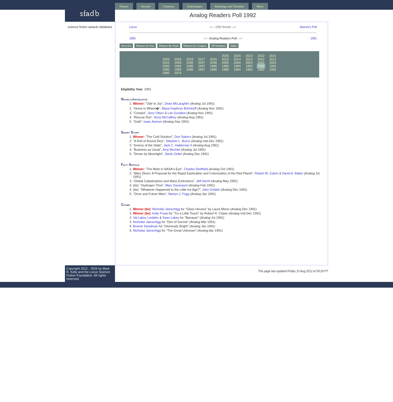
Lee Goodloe (177, 113)
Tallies (233, 45)
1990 (165, 69)
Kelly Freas (160, 213)
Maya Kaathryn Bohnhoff (179, 108)
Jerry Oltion (156, 113)
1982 (260, 69)
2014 (237, 59)
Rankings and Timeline (229, 6)
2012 (260, 59)
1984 (237, 69)
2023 (249, 55)
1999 (177, 66)
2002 (260, 62)
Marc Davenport (176, 185)
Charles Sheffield (196, 169)
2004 (237, 62)
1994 (237, 66)
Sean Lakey (170, 217)
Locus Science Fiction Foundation (88, 273)
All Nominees (218, 45)
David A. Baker (292, 173)
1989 (177, 69)
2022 (260, 55)
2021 (272, 55)
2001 (272, 62)
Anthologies (195, 6)
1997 (201, 66)
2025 (225, 55)
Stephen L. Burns (178, 141)
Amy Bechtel (171, 149)
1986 (213, 69)
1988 (189, 69)
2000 (165, 66)
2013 (249, 59)
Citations (168, 6)
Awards (145, 6)
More (260, 6)
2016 (213, 59)
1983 (249, 69)
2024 (237, 55)
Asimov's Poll (308, 27)
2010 (165, 62)
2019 (177, 59)
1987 (201, 69)
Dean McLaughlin (177, 103)
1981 (272, 69)
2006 (213, 62)
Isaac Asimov (153, 121)
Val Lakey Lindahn (146, 217)
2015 (225, 59)
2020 (165, 59)
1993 (132, 38)
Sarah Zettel (173, 154)
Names (124, 6)
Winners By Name (169, 45)
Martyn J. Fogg (178, 194)
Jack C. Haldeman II (178, 145)
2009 (177, 62)
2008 (189, 62)
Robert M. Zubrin (267, 173)
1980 (165, 73)
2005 (225, 62)
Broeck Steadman (145, 226)
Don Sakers (182, 136)
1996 (213, 66)
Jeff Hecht (203, 181)
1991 (313, 38)
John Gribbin (211, 189)
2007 (201, 62)
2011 (272, 59)
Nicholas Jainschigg (166, 209)
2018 (189, 59)
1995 (225, 66)
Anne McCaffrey (165, 117)
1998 (189, 66)
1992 (260, 66)
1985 (225, 69)
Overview (126, 45)
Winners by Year (145, 45)
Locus (133, 27)
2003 (249, 62)
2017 (201, 59)
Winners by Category (195, 45)
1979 (177, 73)
